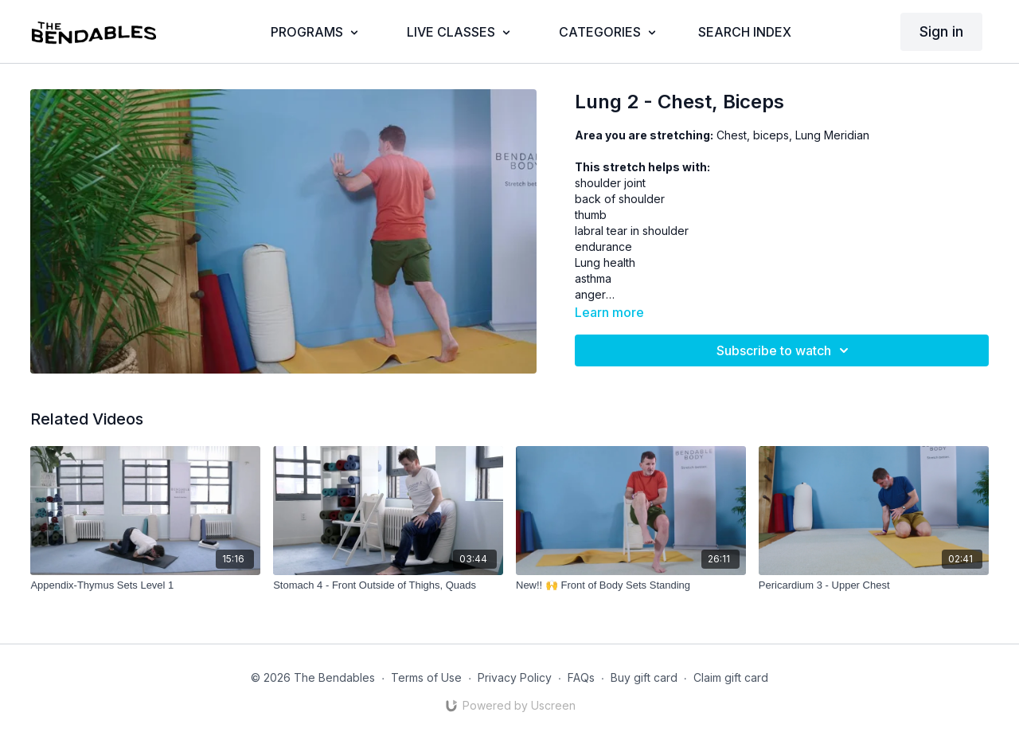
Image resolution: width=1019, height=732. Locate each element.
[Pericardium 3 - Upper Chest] (874, 585)
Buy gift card (644, 677)
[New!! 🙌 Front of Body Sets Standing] (631, 585)
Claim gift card (730, 677)
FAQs (581, 677)
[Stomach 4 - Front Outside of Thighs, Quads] (388, 585)
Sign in (941, 31)
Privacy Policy (515, 677)
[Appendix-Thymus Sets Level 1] (145, 585)
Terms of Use (426, 677)
